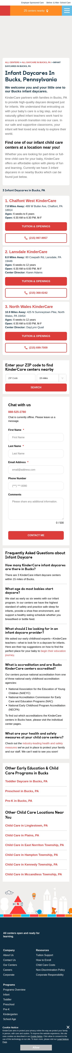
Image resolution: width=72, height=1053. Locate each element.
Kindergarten (10, 1014)
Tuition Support (44, 955)
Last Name (36, 451)
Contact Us (9, 960)
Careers (7, 970)
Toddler (7, 999)
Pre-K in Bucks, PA (18, 800)
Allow (36, 1047)
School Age (9, 1019)
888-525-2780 (17, 411)
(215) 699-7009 (36, 347)
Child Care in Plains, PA (22, 835)
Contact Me (36, 535)
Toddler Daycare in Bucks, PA (26, 781)
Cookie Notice (36, 1036)
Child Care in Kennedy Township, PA (31, 864)
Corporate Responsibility (50, 974)
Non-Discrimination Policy (50, 970)
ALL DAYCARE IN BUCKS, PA (36, 62)
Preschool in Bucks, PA (22, 791)
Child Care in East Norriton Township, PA (34, 845)
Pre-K (6, 1009)
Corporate (8, 974)
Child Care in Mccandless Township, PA (33, 874)
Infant (6, 994)
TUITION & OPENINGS (36, 226)
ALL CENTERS (12, 62)
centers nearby (34, 10)
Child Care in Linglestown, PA (26, 825)
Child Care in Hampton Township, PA (31, 854)
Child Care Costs (45, 965)
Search (36, 387)
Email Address (36, 467)
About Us (8, 955)
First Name (36, 435)
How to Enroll (43, 960)
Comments (14, 494)
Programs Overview (14, 989)
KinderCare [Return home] (5, 11)
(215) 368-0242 (36, 292)
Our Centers (10, 965)
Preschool (8, 1004)
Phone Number (36, 483)
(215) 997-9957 (36, 237)
